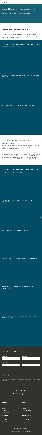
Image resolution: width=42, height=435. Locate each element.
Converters (4, 410)
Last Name (25, 356)
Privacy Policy (32, 379)
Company (24, 362)
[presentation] (11, 373)
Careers (24, 408)
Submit (5, 375)
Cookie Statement (6, 412)
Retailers (4, 407)
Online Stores (5, 408)
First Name (4, 356)
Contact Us (24, 405)
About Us (24, 407)
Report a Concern (26, 410)
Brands (3, 405)
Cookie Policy (5, 420)
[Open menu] (38, 2)
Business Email (5, 362)
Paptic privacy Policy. (6, 379)
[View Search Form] (35, 2)
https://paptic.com (17, 431)
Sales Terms (4, 421)
